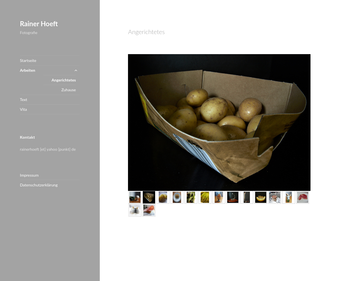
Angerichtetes (63, 80)
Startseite (28, 60)
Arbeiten (27, 70)
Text (23, 99)
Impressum (29, 175)
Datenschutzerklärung (39, 184)
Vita (23, 109)
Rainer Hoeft (39, 24)
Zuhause (68, 89)
